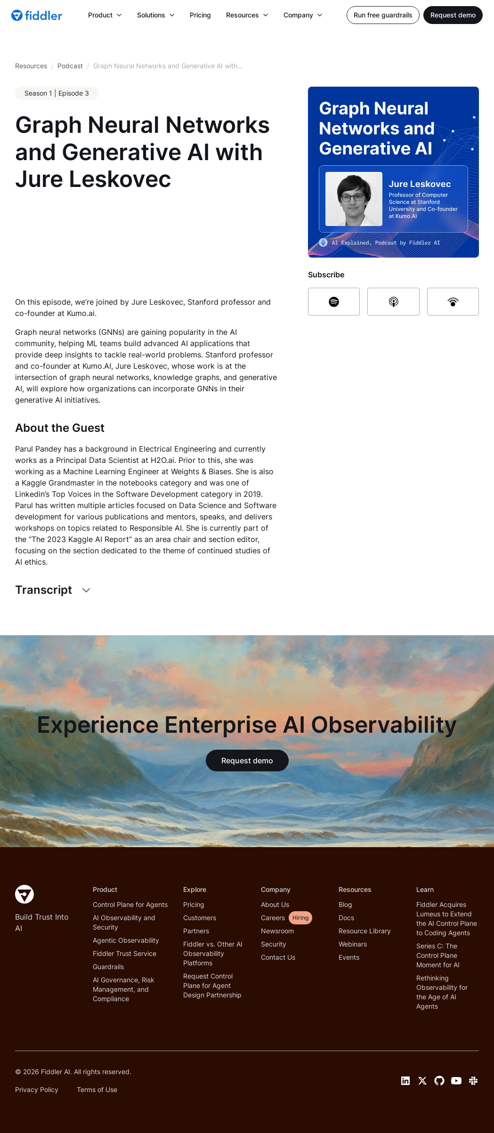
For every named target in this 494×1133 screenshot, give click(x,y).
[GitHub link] (439, 1080)
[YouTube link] (456, 1080)
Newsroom (277, 931)
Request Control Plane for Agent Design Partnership (212, 985)
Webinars (353, 944)
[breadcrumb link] (70, 66)
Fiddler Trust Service (124, 953)
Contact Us (278, 957)
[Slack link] (473, 1080)
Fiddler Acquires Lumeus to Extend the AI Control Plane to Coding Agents (446, 918)
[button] (105, 15)
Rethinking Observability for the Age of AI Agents (442, 992)
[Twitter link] (422, 1080)
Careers (273, 918)
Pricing (200, 15)
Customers (199, 918)
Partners (196, 931)
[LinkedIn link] (405, 1080)
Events (349, 957)
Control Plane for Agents (130, 904)
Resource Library (365, 931)
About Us (275, 904)
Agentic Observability (126, 940)
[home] (37, 15)
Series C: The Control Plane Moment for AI (438, 955)
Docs (346, 918)
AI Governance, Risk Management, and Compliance (123, 989)
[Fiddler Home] (24, 894)
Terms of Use (97, 1089)
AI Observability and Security (124, 922)
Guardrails (108, 967)
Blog (345, 904)
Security (273, 944)
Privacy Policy (36, 1089)
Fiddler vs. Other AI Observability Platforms (213, 953)
